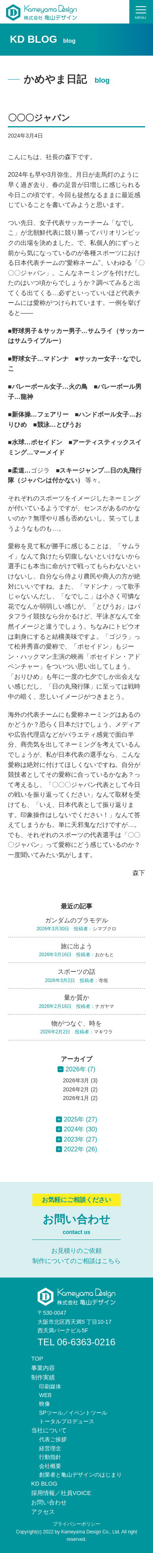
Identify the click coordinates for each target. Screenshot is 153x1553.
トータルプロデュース (66, 1421)
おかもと (104, 954)
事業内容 (43, 1368)
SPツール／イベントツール (73, 1413)
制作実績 (43, 1377)
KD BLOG (44, 1483)
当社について (49, 1430)
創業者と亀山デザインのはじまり (80, 1474)
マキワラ (103, 1032)
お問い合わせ (49, 1502)
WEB (45, 1395)
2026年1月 (76, 1098)
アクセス (43, 1511)
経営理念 (50, 1448)
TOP (37, 1358)
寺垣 (103, 980)
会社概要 (50, 1466)
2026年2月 (76, 1089)
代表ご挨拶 (53, 1439)
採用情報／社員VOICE (61, 1493)
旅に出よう (76, 946)
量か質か (76, 997)
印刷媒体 (50, 1386)
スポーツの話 (76, 971)
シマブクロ (104, 928)
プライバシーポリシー (76, 1524)
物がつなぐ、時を (76, 1023)
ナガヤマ (104, 1006)
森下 (138, 873)
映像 (44, 1404)
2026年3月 (76, 1080)
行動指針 (50, 1457)
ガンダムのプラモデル (76, 920)
